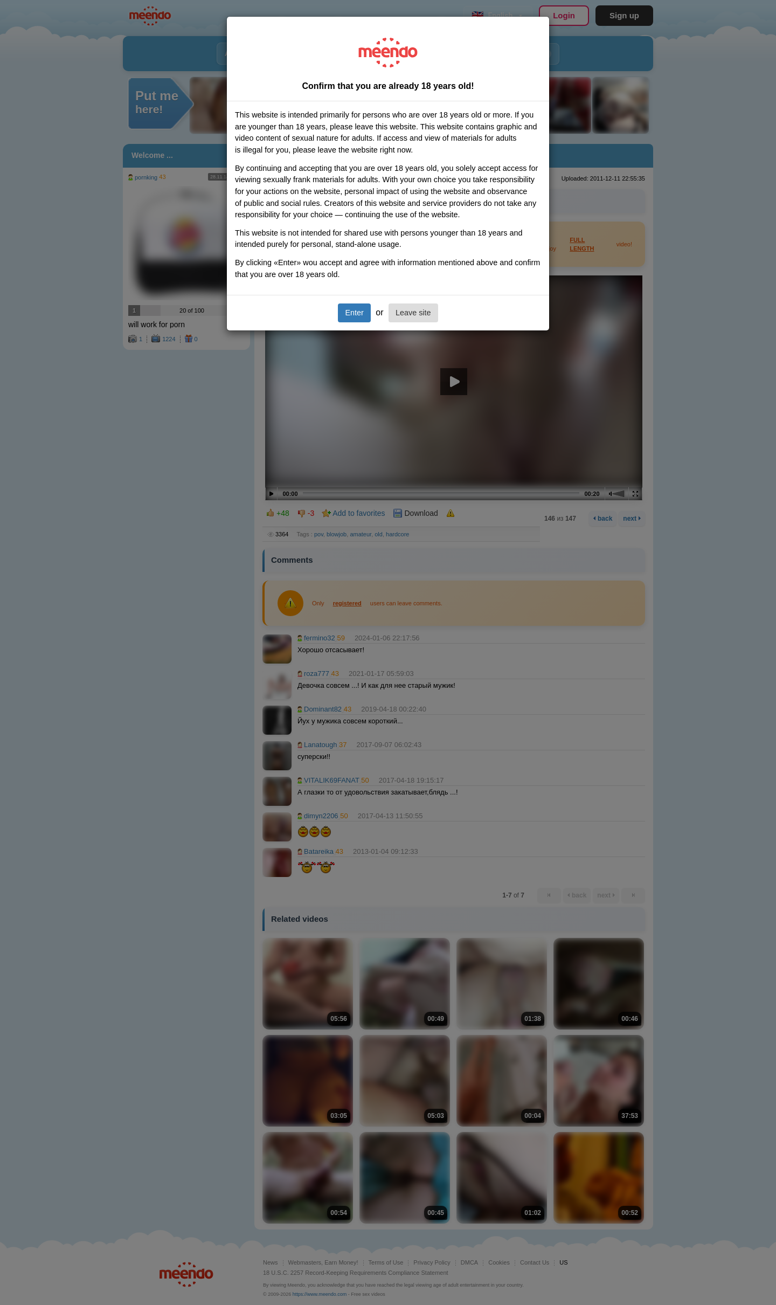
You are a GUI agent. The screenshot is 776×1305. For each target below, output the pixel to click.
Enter (354, 312)
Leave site (413, 312)
